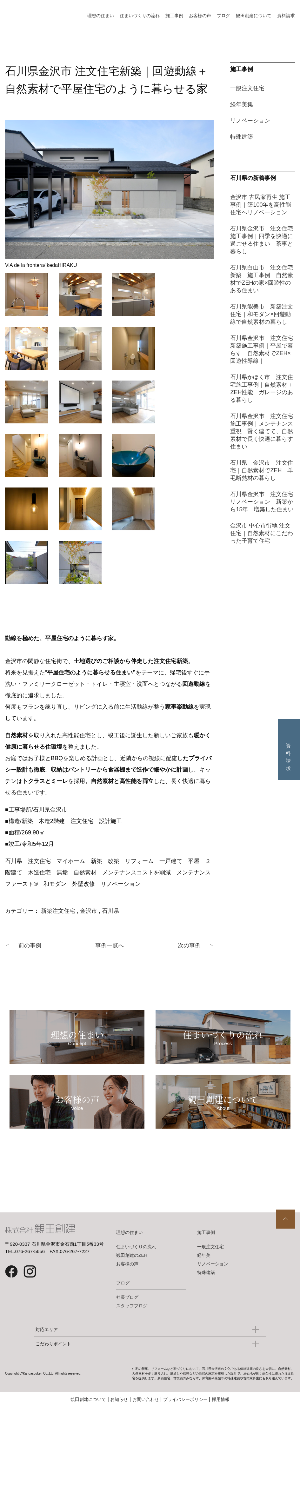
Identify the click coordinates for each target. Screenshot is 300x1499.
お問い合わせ (145, 1422)
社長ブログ (127, 1319)
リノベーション (250, 120)
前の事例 (29, 945)
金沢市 (88, 911)
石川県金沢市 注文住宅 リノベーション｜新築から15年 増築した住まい (264, 502)
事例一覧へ (109, 945)
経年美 (203, 1277)
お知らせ (119, 1422)
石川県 (110, 911)
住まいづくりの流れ (140, 15)
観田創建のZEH (131, 1277)
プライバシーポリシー (185, 1422)
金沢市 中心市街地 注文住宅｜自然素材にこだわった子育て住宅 (261, 533)
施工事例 (174, 15)
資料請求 (286, 15)
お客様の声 (200, 15)
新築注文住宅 (58, 911)
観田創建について (253, 15)
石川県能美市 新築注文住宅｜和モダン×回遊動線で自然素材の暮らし (261, 314)
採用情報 (221, 1422)
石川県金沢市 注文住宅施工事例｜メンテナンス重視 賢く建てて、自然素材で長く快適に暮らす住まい (261, 431)
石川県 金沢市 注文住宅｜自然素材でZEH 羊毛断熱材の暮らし (261, 470)
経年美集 (241, 104)
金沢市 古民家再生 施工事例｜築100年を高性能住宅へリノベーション (260, 205)
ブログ (223, 15)
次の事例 (189, 945)
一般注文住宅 (247, 88)
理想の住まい (100, 15)
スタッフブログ (131, 1328)
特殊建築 (241, 137)
